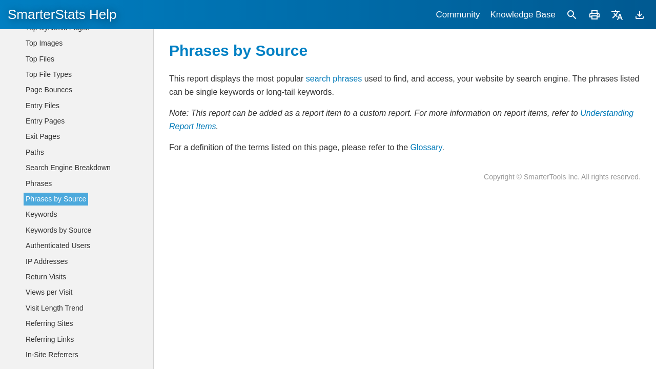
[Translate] (617, 14)
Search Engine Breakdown (68, 167)
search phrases (334, 78)
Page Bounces (49, 90)
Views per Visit (49, 292)
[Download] (639, 14)
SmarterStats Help (62, 14)
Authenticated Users (58, 245)
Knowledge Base (523, 14)
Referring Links (50, 339)
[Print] (594, 14)
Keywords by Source (58, 230)
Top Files (40, 59)
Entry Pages (45, 121)
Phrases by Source (56, 199)
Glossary (426, 147)
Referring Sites (49, 323)
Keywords (41, 214)
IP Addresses (47, 261)
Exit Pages (43, 136)
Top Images (44, 43)
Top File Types (49, 74)
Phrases (39, 183)
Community (458, 14)
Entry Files (42, 105)
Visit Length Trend (55, 308)
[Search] (572, 14)
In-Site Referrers (52, 355)
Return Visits (46, 277)
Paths (35, 152)
